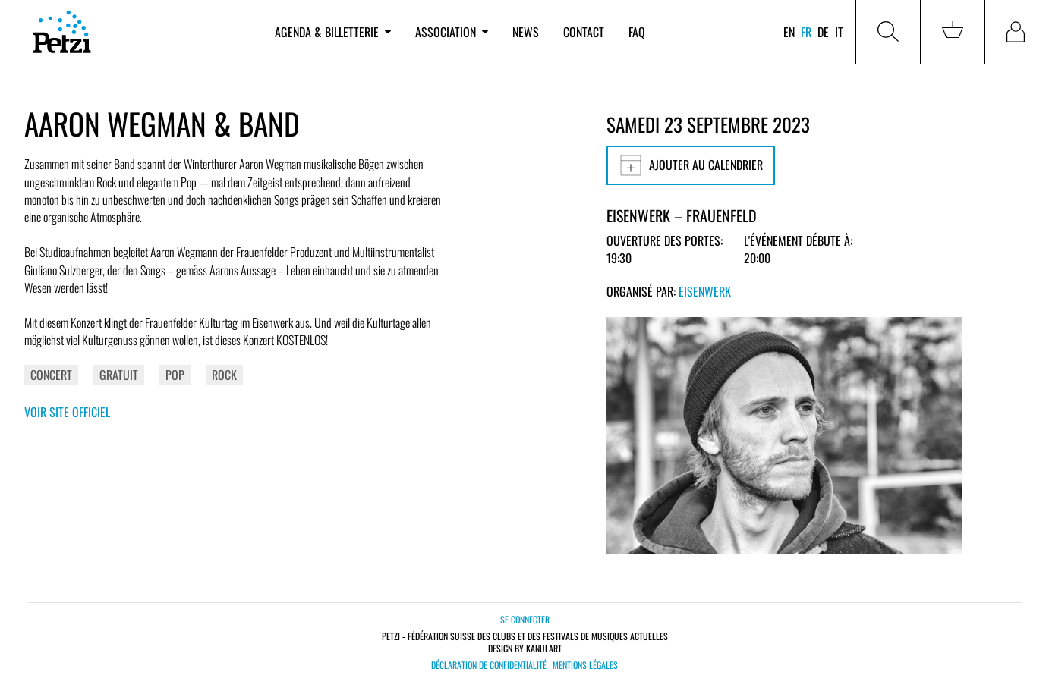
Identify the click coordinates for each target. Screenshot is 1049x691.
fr (806, 32)
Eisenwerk (705, 291)
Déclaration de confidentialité (489, 665)
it (839, 32)
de (823, 32)
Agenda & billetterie (333, 32)
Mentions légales (585, 665)
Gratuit (118, 375)
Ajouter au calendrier (691, 165)
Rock (224, 375)
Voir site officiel (67, 412)
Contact (583, 32)
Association (451, 32)
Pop (174, 375)
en (789, 32)
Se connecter (525, 619)
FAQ (636, 32)
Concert (51, 375)
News (525, 32)
